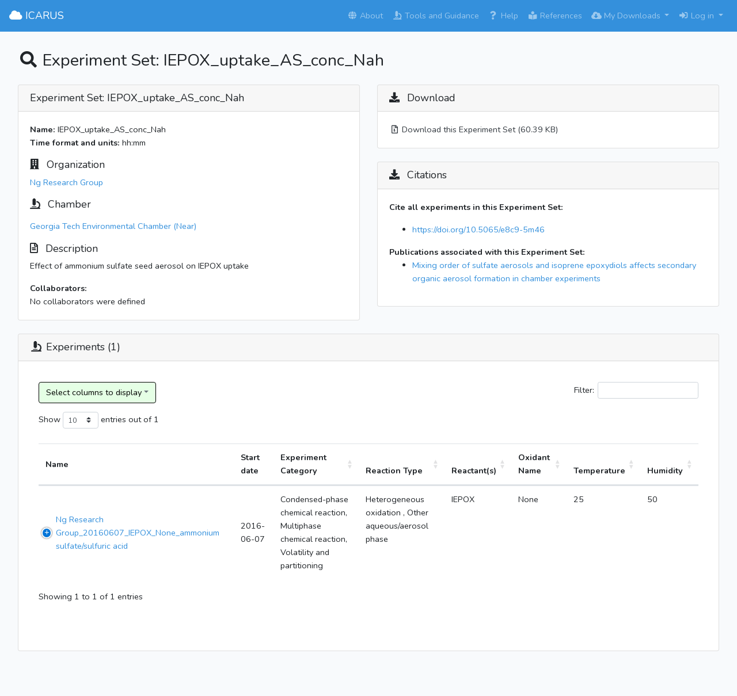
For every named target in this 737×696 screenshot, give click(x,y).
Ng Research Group (66, 182)
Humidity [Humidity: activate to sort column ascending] (665, 470)
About (365, 15)
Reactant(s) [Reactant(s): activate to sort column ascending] (473, 470)
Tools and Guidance (435, 15)
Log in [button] (697, 15)
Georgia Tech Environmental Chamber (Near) (113, 226)
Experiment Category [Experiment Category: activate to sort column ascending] (303, 464)
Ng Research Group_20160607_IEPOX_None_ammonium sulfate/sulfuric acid (137, 533)
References (554, 15)
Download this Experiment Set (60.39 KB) (473, 129)
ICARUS (36, 15)
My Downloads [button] (627, 15)
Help (503, 15)
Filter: (636, 390)
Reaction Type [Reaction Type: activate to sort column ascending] (394, 470)
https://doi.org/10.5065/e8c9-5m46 (478, 229)
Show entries (82, 420)
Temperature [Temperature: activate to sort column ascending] (599, 470)
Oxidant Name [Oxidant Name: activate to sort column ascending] (534, 464)
